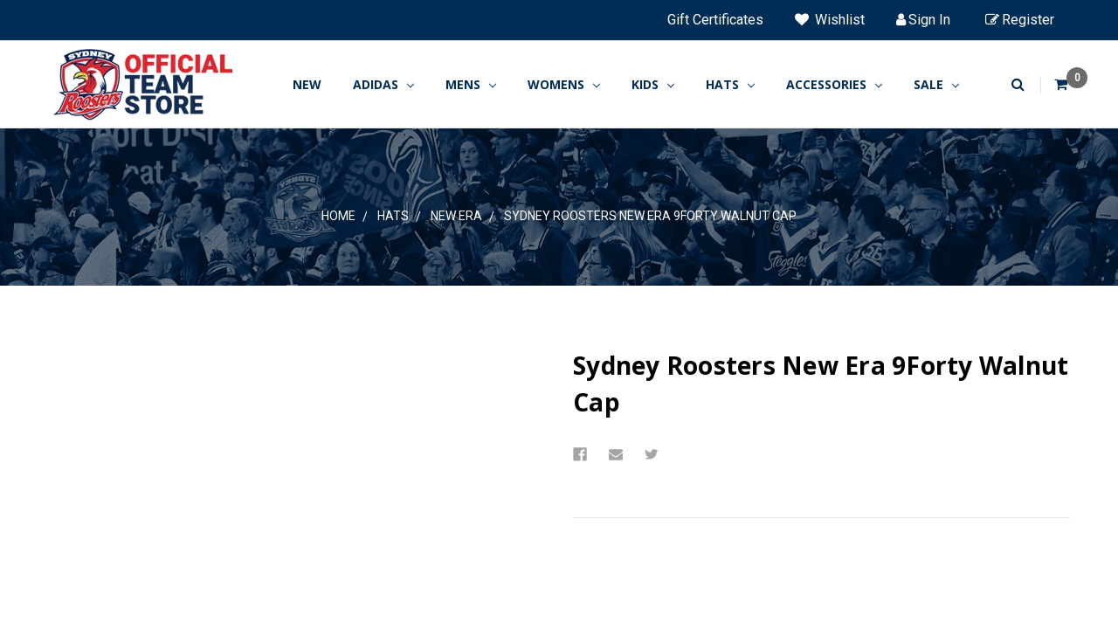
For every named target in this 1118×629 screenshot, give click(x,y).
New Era (456, 216)
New (307, 84)
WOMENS (564, 84)
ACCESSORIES (834, 84)
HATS (730, 84)
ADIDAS (383, 84)
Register (1019, 19)
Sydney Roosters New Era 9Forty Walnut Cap (650, 216)
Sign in (923, 19)
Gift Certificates (715, 19)
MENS (470, 84)
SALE (936, 84)
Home (338, 216)
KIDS (652, 84)
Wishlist (830, 19)
